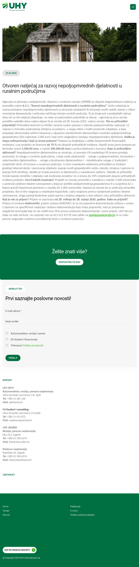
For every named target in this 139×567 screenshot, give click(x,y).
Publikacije (75, 506)
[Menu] (133, 7)
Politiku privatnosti (33, 345)
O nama (73, 510)
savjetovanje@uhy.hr (102, 215)
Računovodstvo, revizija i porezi (28, 333)
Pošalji (13, 358)
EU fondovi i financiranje (24, 339)
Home (5, 506)
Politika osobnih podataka (82, 515)
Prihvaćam (27, 345)
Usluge (6, 510)
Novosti (6, 515)
